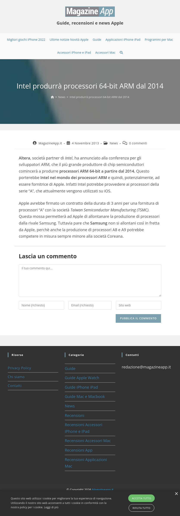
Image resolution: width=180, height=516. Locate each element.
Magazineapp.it (102, 490)
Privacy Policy (19, 368)
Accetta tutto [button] (141, 498)
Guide (70, 368)
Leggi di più (51, 507)
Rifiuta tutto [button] (141, 508)
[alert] (90, 503)
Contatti (15, 385)
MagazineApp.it (50, 143)
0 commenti (138, 143)
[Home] (52, 97)
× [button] (176, 494)
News (114, 143)
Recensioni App (79, 450)
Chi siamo (16, 376)
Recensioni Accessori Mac (88, 440)
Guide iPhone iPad (81, 387)
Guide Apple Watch (82, 377)
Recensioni (74, 415)
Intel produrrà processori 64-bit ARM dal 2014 (99, 97)
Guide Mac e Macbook (85, 396)
